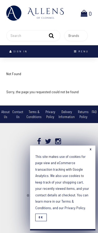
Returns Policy (83, 114)
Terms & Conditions (34, 114)
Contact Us (17, 114)
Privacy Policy (50, 114)
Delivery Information (67, 114)
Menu (81, 51)
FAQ (94, 112)
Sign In (18, 51)
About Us (5, 114)
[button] (86, 13)
